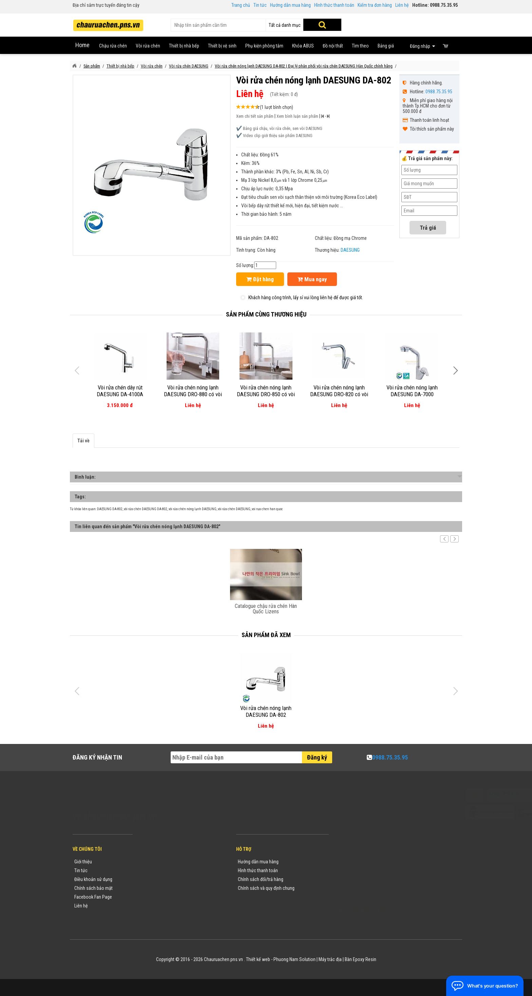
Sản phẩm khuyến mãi (161, 905)
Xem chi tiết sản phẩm (254, 116)
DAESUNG (350, 250)
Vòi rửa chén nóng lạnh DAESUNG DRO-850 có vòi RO (266, 394)
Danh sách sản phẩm (160, 897)
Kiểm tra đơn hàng (375, 5)
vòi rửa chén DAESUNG (234, 509)
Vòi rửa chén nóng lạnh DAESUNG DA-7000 (412, 391)
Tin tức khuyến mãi (158, 870)
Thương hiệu (152, 861)
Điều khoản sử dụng (93, 879)
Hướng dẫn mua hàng (290, 5)
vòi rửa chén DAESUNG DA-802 (145, 509)
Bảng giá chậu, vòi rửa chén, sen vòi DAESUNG (282, 128)
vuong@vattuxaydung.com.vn (376, 889)
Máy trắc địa (330, 959)
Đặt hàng (260, 279)
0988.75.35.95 (438, 91)
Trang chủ (240, 5)
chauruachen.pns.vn (373, 880)
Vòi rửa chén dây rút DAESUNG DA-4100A (120, 391)
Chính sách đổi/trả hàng (260, 879)
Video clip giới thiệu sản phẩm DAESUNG (277, 135)
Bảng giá (386, 46)
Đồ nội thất (333, 46)
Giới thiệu (83, 861)
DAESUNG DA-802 (109, 509)
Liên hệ (402, 5)
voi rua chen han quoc (267, 509)
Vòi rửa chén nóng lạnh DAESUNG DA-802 (265, 711)
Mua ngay (312, 279)
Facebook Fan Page (93, 897)
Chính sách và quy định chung (266, 888)
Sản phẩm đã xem (266, 634)
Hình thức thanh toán (334, 5)
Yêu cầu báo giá (155, 879)
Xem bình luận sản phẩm (297, 116)
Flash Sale (149, 914)
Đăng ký (317, 757)
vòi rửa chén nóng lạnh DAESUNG (192, 509)
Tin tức (260, 5)
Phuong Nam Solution (294, 959)
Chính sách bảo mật (93, 888)
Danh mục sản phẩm (159, 888)
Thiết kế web (258, 959)
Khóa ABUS (303, 46)
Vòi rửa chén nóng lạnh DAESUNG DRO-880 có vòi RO (193, 394)
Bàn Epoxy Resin (360, 959)
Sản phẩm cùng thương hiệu (266, 314)
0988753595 (355, 872)
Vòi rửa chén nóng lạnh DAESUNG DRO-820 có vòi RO (339, 394)
